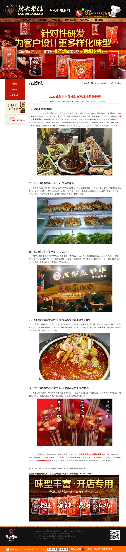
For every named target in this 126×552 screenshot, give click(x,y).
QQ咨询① (88, 549)
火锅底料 (27, 20)
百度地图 (60, 538)
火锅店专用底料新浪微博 (104, 549)
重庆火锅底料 (94, 83)
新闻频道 (99, 20)
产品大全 (56, 20)
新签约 (18, 89)
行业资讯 (17, 84)
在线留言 (78, 549)
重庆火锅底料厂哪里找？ (77, 469)
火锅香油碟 (70, 20)
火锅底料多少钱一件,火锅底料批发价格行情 (48, 469)
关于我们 (41, 20)
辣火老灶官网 (68, 101)
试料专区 (84, 20)
